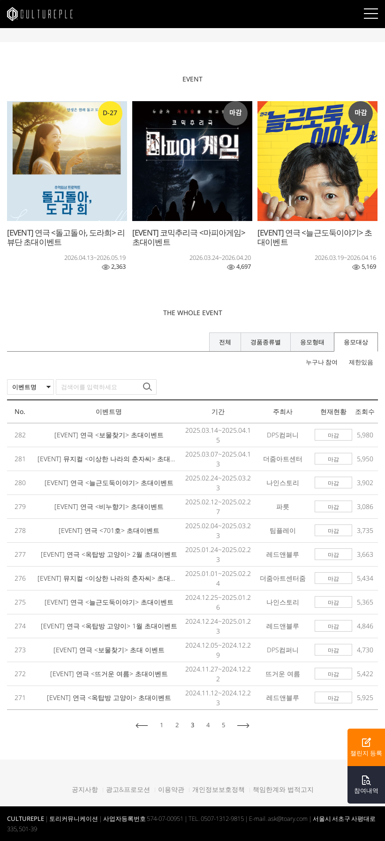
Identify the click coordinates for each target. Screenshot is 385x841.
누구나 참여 (322, 362)
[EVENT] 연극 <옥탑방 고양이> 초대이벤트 (109, 697)
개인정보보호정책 (218, 789)
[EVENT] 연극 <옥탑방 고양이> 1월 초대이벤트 (109, 625)
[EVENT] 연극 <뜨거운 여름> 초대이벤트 (109, 673)
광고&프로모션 (128, 789)
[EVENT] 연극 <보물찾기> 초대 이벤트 (109, 649)
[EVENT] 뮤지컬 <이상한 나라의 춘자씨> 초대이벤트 (109, 458)
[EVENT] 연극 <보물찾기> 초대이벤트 (109, 434)
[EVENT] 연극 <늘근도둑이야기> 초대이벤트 (109, 482)
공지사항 (85, 789)
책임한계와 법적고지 (283, 789)
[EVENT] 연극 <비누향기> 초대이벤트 (109, 506)
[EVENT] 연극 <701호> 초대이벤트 (109, 530)
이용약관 (171, 789)
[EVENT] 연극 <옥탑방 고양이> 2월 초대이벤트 (109, 554)
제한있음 (361, 362)
